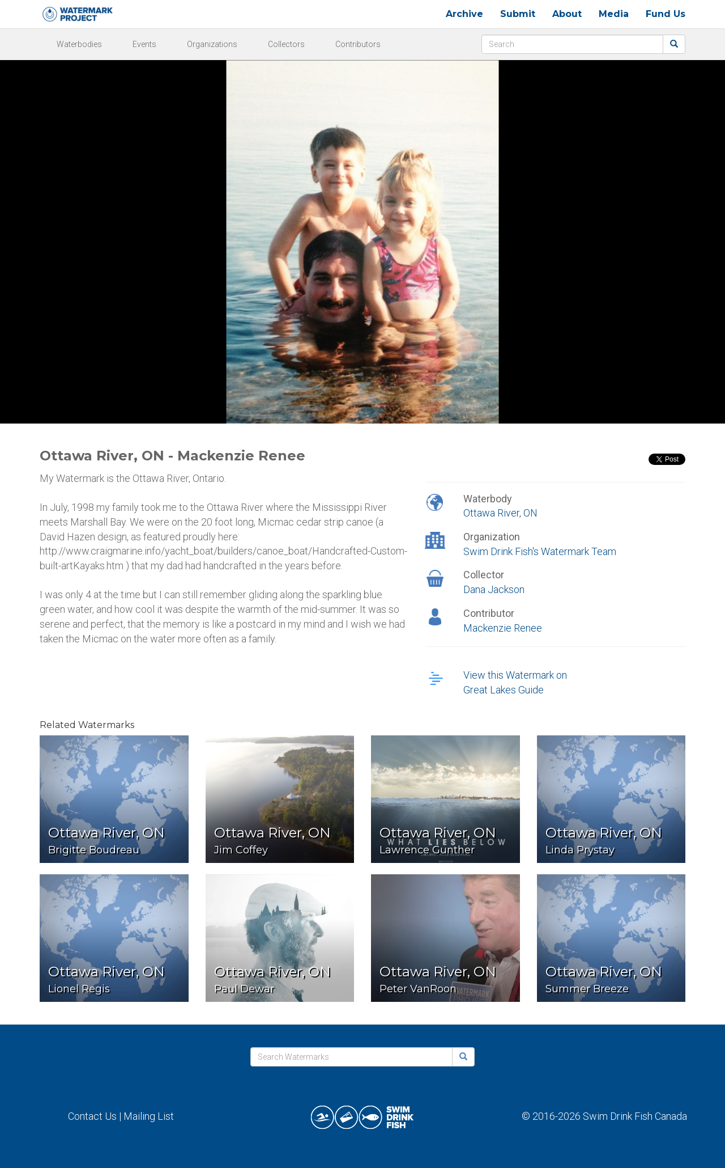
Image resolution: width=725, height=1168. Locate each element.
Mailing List (148, 1116)
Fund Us (665, 14)
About (567, 14)
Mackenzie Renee (502, 628)
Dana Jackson (493, 589)
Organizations (212, 44)
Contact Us (92, 1116)
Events (144, 44)
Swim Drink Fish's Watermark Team (539, 551)
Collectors (286, 44)
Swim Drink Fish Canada (635, 1116)
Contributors (358, 44)
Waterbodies (79, 44)
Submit (517, 14)
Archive (464, 14)
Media (614, 14)
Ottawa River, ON (500, 513)
